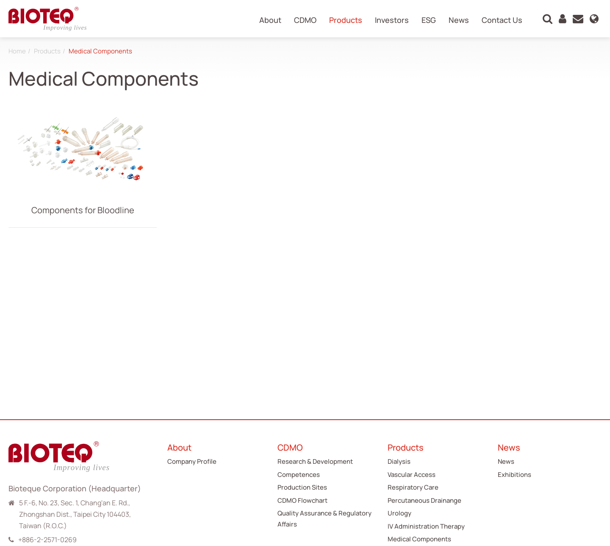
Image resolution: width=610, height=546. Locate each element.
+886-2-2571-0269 (47, 539)
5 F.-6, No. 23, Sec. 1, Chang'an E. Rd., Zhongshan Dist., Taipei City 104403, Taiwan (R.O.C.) (75, 514)
